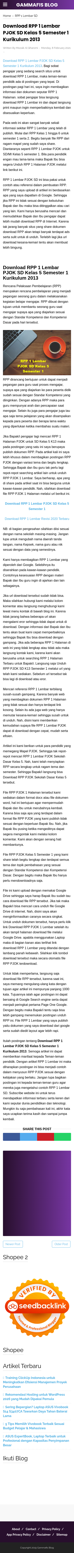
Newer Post (13, 1244)
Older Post (61, 1244)
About (16, 1529)
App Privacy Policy (19, 1534)
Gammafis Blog (37, 4)
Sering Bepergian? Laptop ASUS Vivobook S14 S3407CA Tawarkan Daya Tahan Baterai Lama (35, 1411)
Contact (31, 1529)
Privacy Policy (51, 1529)
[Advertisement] (37, 1191)
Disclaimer (44, 1534)
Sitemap (61, 1534)
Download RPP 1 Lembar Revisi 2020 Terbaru (37, 518)
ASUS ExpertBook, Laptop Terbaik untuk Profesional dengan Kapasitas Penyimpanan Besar (36, 1440)
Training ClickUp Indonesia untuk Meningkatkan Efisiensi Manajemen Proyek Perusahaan (35, 1382)
